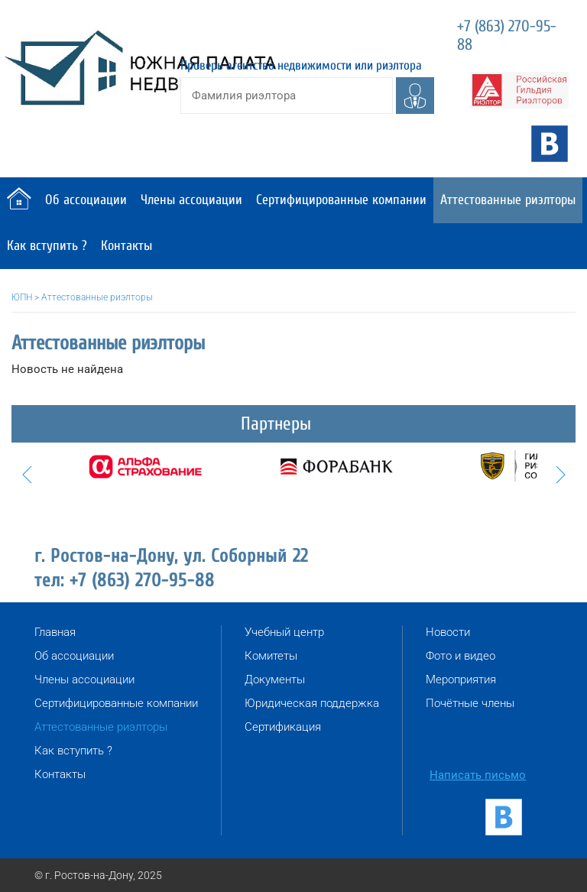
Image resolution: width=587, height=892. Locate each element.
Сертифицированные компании (341, 200)
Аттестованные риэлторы (508, 200)
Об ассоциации (86, 200)
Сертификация (283, 727)
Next (560, 474)
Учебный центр (284, 632)
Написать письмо (478, 775)
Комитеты (271, 656)
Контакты (126, 246)
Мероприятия (461, 679)
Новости (448, 632)
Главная (55, 632)
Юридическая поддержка (312, 703)
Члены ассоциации (191, 200)
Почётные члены (470, 703)
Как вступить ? (47, 246)
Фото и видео (460, 656)
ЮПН (21, 297)
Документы (275, 679)
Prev (26, 474)
